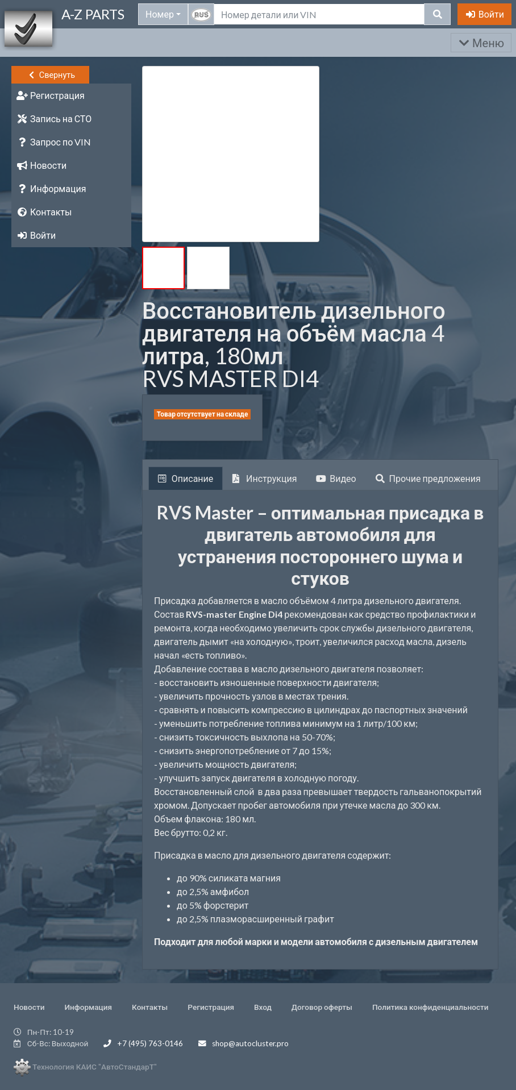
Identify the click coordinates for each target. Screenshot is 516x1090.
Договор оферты (322, 1007)
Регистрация (211, 1007)
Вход (263, 1007)
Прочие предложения (428, 478)
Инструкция (264, 478)
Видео (336, 478)
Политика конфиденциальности (430, 1007)
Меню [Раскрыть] (481, 42)
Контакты (150, 1007)
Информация (88, 1007)
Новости (29, 1007)
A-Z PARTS (92, 14)
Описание (185, 478)
